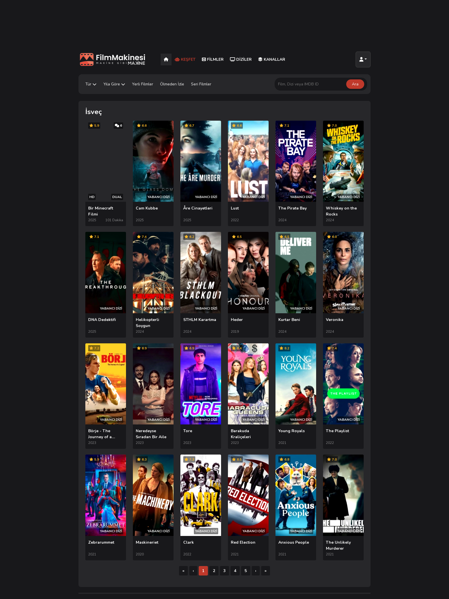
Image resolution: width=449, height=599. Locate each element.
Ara (355, 84)
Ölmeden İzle (172, 84)
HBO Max (286, 558)
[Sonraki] (256, 509)
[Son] (265, 509)
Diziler (241, 59)
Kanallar (271, 59)
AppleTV (286, 550)
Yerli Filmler (142, 84)
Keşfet (185, 59)
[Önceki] (193, 509)
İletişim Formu (340, 550)
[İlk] (183, 509)
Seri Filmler (201, 84)
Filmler (213, 59)
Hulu (282, 566)
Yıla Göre (114, 84)
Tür (91, 84)
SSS (331, 566)
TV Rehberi (338, 558)
